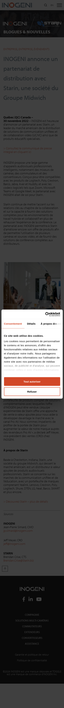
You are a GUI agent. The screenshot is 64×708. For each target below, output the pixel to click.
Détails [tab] (31, 323)
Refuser (32, 391)
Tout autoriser (32, 381)
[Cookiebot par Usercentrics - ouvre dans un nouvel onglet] (45, 314)
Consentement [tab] (13, 323)
